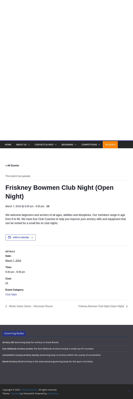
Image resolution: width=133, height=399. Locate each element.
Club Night (11, 294)
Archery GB (8, 342)
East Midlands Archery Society (17, 348)
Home (8, 144)
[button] (28, 145)
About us (21, 144)
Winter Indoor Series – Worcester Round (30, 306)
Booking (110, 144)
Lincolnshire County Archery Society (20, 355)
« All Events (12, 165)
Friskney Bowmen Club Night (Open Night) (101, 306)
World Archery (9, 361)
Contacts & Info (44, 144)
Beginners (67, 144)
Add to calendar (21, 237)
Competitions (89, 144)
